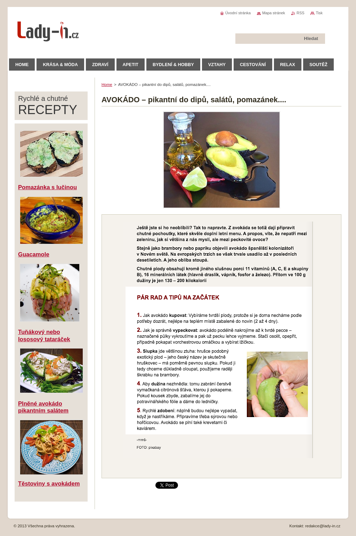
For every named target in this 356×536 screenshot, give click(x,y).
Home (107, 84)
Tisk (319, 13)
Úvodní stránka (238, 13)
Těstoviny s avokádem (49, 483)
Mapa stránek (273, 13)
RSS (300, 13)
